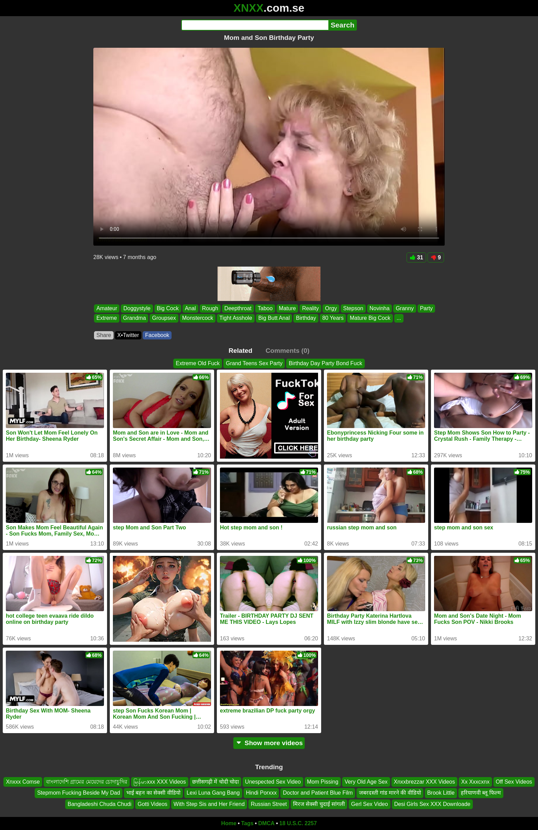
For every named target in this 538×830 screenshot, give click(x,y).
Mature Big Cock (370, 318)
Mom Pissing (323, 782)
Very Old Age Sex (365, 782)
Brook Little (441, 793)
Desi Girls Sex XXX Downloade (432, 804)
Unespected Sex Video (273, 782)
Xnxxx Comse (23, 782)
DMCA (266, 823)
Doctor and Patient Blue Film (318, 793)
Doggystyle (136, 308)
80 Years (332, 318)
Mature (287, 308)
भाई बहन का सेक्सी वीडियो (153, 793)
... (399, 318)
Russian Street (269, 804)
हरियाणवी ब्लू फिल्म (481, 793)
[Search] (254, 25)
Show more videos (269, 743)
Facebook (157, 335)
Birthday (306, 318)
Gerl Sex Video (369, 804)
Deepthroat (238, 308)
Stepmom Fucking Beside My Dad (78, 793)
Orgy (331, 308)
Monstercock (197, 318)
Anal (190, 308)
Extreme (106, 318)
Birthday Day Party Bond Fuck (325, 363)
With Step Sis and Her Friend (209, 804)
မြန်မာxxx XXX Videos (159, 782)
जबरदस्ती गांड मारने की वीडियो (390, 793)
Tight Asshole (235, 318)
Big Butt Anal (274, 318)
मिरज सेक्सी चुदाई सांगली (319, 804)
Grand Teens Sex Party (254, 363)
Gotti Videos (152, 804)
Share (103, 335)
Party (426, 308)
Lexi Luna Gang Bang (213, 793)
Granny (404, 308)
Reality (310, 308)
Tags (247, 823)
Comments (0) (287, 350)
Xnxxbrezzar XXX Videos (424, 782)
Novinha (380, 308)
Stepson (353, 308)
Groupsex (164, 318)
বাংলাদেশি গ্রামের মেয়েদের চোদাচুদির (86, 782)
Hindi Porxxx (261, 793)
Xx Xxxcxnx (475, 782)
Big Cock (168, 308)
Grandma (134, 318)
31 (416, 257)
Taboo (265, 308)
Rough (210, 308)
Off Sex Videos (514, 782)
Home (228, 823)
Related (240, 350)
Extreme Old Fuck (198, 363)
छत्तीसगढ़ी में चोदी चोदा (215, 782)
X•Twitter (128, 335)
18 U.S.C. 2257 (298, 823)
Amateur (106, 308)
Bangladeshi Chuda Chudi (99, 804)
